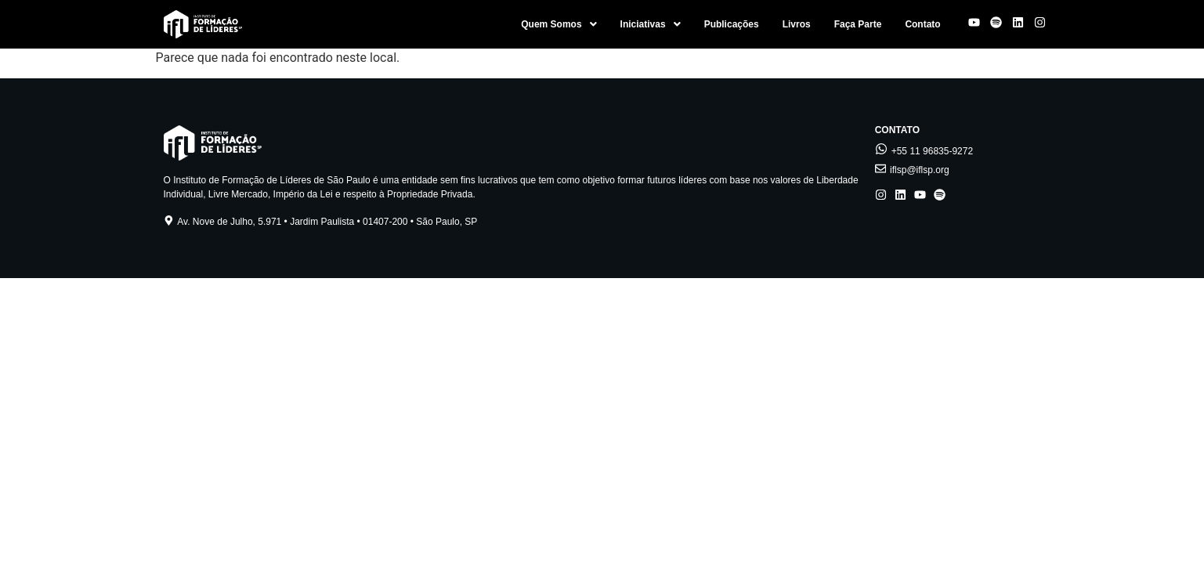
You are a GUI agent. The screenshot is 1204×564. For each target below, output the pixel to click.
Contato (922, 24)
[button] (558, 24)
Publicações (731, 24)
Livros (797, 24)
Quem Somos (558, 24)
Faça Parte (858, 24)
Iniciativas (650, 24)
